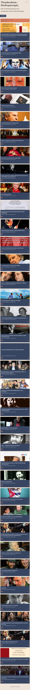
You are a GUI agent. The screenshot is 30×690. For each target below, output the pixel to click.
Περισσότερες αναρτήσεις (15, 686)
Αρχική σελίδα (3, 15)
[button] (28, 39)
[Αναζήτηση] (26, 2)
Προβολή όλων (4, 21)
